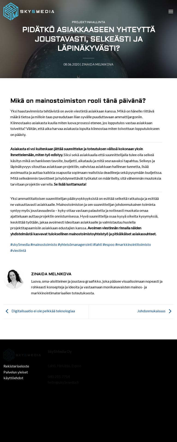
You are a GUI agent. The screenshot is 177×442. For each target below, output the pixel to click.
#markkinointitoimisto (133, 244)
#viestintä (18, 250)
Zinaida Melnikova (98, 64)
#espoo (109, 244)
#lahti (97, 244)
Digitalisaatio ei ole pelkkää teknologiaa (39, 311)
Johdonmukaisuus (155, 311)
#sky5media (20, 244)
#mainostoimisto (43, 244)
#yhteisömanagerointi (75, 244)
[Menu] (171, 11)
